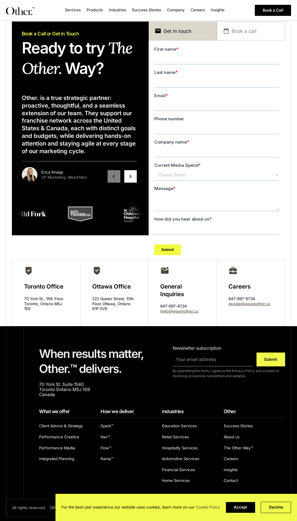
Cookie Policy (208, 507)
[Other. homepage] (20, 10)
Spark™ (107, 426)
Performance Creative (59, 437)
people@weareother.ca (249, 304)
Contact (231, 480)
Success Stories (146, 10)
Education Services (179, 426)
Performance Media (57, 448)
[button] (73, 10)
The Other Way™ (238, 448)
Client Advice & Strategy (61, 426)
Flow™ (106, 448)
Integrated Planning (56, 458)
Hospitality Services (180, 448)
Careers (198, 10)
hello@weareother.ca (179, 311)
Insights (231, 469)
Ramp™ (107, 458)
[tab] (183, 31)
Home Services (176, 480)
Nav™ (105, 437)
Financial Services (178, 469)
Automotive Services (180, 458)
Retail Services (175, 437)
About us (232, 437)
